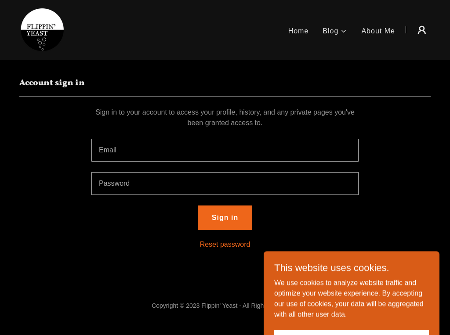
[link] (42, 29)
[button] (335, 31)
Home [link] (298, 31)
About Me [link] (378, 31)
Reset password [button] (225, 244)
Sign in (225, 217)
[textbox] (225, 150)
